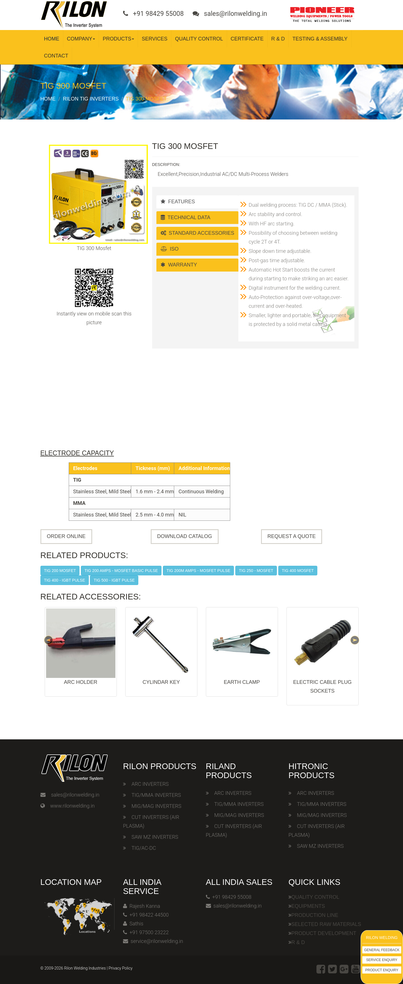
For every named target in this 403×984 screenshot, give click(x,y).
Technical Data (185, 217)
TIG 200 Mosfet (60, 570)
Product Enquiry (381, 970)
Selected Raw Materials (326, 924)
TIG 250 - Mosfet (256, 570)
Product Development (323, 933)
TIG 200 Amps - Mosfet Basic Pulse (121, 570)
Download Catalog (184, 536)
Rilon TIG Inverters (91, 99)
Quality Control (199, 39)
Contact (56, 56)
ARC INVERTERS (150, 784)
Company (81, 39)
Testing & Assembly (320, 39)
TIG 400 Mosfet (298, 570)
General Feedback (382, 950)
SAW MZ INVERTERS (155, 837)
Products (118, 39)
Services (154, 39)
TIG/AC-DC (144, 848)
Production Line (314, 915)
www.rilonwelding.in (72, 806)
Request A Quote (292, 536)
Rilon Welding (382, 937)
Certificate (247, 39)
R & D (278, 39)
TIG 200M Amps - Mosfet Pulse (198, 570)
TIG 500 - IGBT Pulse (114, 580)
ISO (170, 249)
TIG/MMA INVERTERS (156, 795)
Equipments (308, 906)
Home (51, 39)
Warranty (179, 265)
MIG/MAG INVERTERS (156, 806)
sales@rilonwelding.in (75, 795)
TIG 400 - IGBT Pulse (64, 580)
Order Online (66, 536)
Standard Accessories (197, 233)
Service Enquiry (381, 960)
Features (178, 201)
